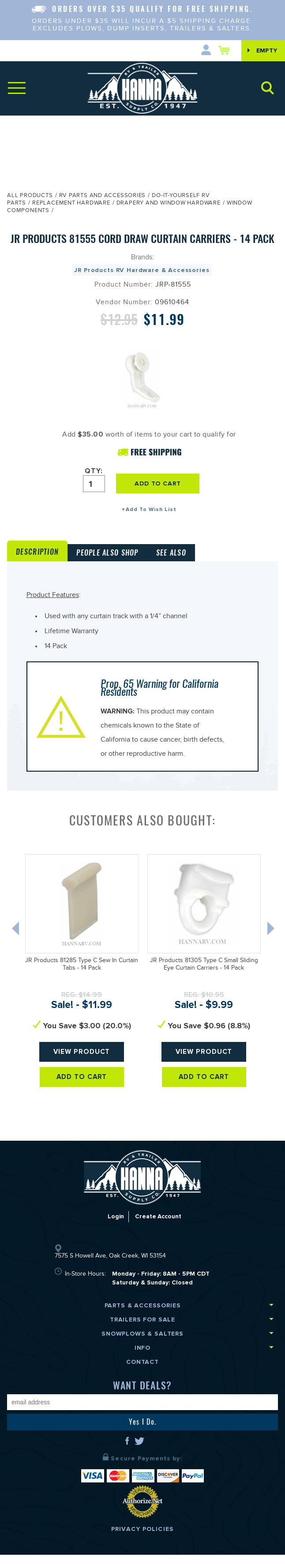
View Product (81, 1061)
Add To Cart (82, 1086)
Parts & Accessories (143, 1314)
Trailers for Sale (142, 1329)
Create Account (158, 1226)
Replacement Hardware (71, 203)
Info (142, 1357)
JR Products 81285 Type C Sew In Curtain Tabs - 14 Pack (81, 974)
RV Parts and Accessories (102, 196)
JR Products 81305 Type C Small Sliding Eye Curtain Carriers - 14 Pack (204, 974)
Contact (142, 1371)
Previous (14, 940)
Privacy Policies (142, 1538)
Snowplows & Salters (142, 1343)
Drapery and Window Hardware (168, 203)
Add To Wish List (151, 509)
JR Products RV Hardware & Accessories (141, 270)
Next (275, 940)
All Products (29, 196)
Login (114, 1226)
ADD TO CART (160, 483)
